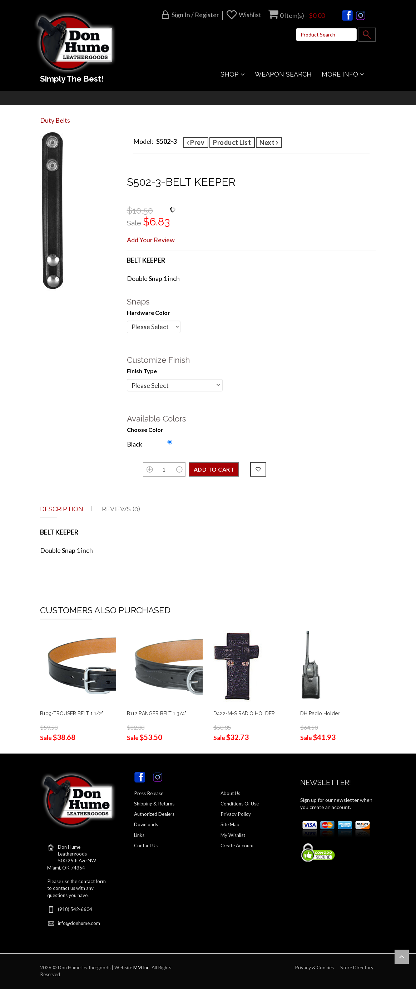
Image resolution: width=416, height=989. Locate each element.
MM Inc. (141, 967)
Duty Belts (55, 120)
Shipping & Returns (154, 804)
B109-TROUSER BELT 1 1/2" (71, 713)
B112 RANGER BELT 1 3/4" (156, 713)
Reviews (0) (121, 509)
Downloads (146, 824)
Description (61, 509)
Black (134, 444)
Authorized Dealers (154, 814)
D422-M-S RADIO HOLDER (244, 713)
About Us (230, 793)
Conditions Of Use (240, 804)
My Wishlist (233, 835)
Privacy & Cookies (314, 967)
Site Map (230, 824)
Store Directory (356, 967)
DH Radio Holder (320, 713)
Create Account (237, 845)
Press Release (148, 793)
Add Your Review (151, 240)
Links (139, 835)
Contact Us (146, 845)
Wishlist (250, 15)
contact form (92, 881)
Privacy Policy (236, 814)
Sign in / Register (195, 15)
